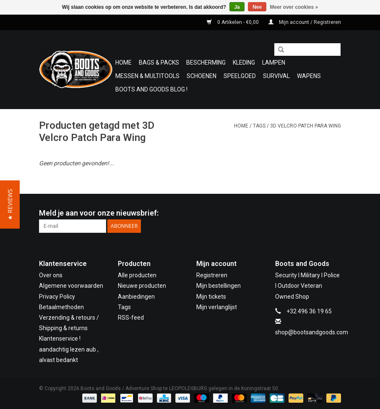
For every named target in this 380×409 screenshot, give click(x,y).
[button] (10, 204)
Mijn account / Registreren (304, 22)
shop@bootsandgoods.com (311, 332)
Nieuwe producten (142, 285)
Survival (276, 76)
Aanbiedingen (136, 296)
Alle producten (137, 275)
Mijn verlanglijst (216, 307)
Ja (236, 7)
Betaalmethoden (61, 307)
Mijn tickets (211, 296)
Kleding (244, 62)
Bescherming (206, 62)
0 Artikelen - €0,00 (233, 22)
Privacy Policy (57, 296)
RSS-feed (131, 317)
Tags (259, 126)
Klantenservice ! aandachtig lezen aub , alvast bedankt (69, 349)
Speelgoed (240, 76)
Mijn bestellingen (218, 285)
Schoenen (201, 76)
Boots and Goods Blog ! (151, 89)
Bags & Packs (159, 62)
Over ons (50, 275)
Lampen (273, 62)
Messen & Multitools (147, 76)
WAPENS (309, 76)
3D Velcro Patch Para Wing (305, 126)
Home (123, 62)
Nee (257, 7)
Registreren (211, 275)
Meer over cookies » (294, 7)
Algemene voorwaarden (71, 285)
